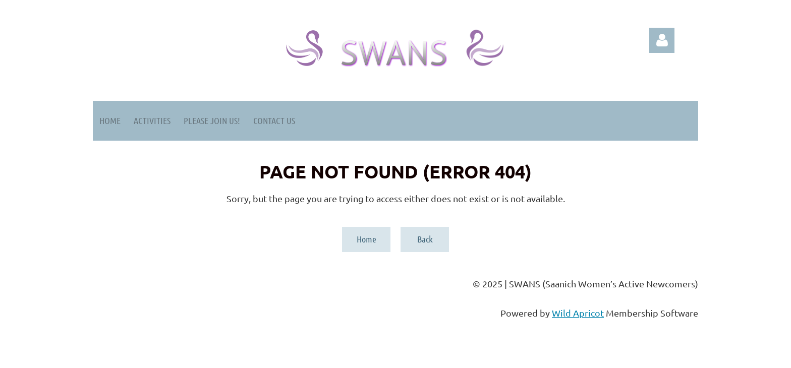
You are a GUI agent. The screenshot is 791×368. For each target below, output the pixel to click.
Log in (661, 40)
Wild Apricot (578, 313)
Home (366, 238)
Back (425, 238)
